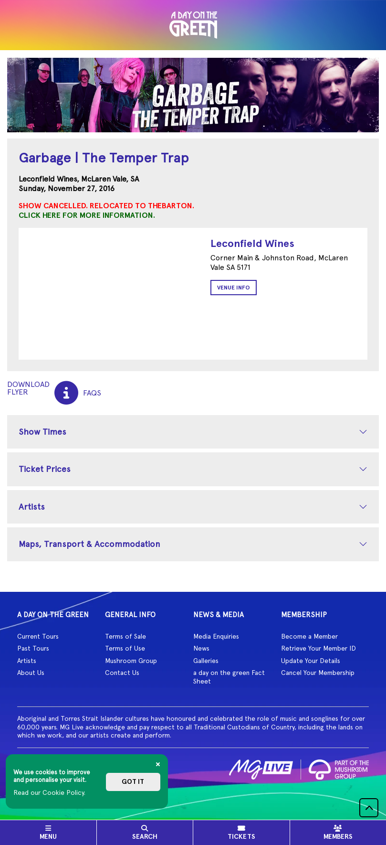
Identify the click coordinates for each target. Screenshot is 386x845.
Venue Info (233, 287)
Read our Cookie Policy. (49, 792)
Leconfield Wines (252, 243)
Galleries (206, 660)
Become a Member (309, 636)
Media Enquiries (216, 636)
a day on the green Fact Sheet (229, 677)
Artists (32, 507)
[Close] (158, 764)
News (201, 648)
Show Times (42, 432)
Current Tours (38, 636)
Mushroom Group (131, 660)
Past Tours (33, 648)
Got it (133, 782)
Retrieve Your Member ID (318, 648)
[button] (368, 807)
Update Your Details (310, 660)
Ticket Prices (45, 469)
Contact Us (122, 672)
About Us (30, 672)
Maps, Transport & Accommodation (89, 544)
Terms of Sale (125, 636)
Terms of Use (125, 648)
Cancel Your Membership (318, 672)
